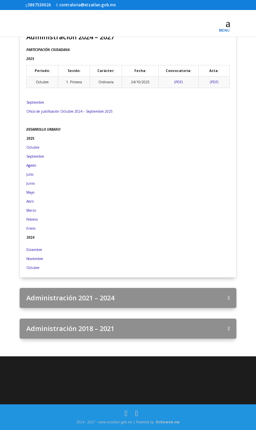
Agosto (31, 165)
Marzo (31, 210)
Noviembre (34, 258)
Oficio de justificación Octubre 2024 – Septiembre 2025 (69, 111)
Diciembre (34, 249)
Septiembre (35, 102)
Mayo (30, 192)
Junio (30, 183)
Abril (30, 201)
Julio (29, 174)
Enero (30, 228)
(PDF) (178, 82)
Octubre (32, 147)
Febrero (32, 219)
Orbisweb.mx (168, 422)
